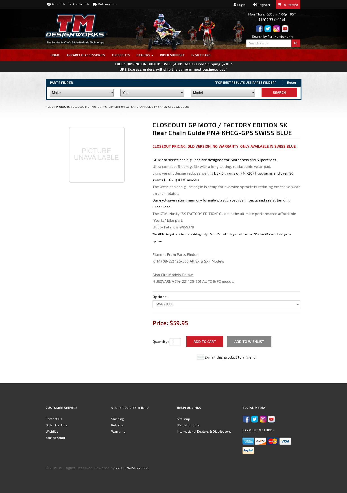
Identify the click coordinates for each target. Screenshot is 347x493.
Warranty (118, 431)
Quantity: (161, 341)
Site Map (183, 419)
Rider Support (172, 55)
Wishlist (52, 431)
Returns (117, 425)
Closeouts (121, 55)
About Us (56, 4)
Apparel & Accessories (86, 55)
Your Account (55, 438)
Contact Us (79, 4)
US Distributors (188, 425)
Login (239, 5)
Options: (160, 296)
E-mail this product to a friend (230, 357)
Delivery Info (105, 4)
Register (261, 5)
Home (55, 55)
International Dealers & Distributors (204, 431)
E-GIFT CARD (201, 55)
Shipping (117, 419)
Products (63, 106)
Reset (291, 82)
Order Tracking (56, 425)
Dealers (144, 55)
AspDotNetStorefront (132, 468)
